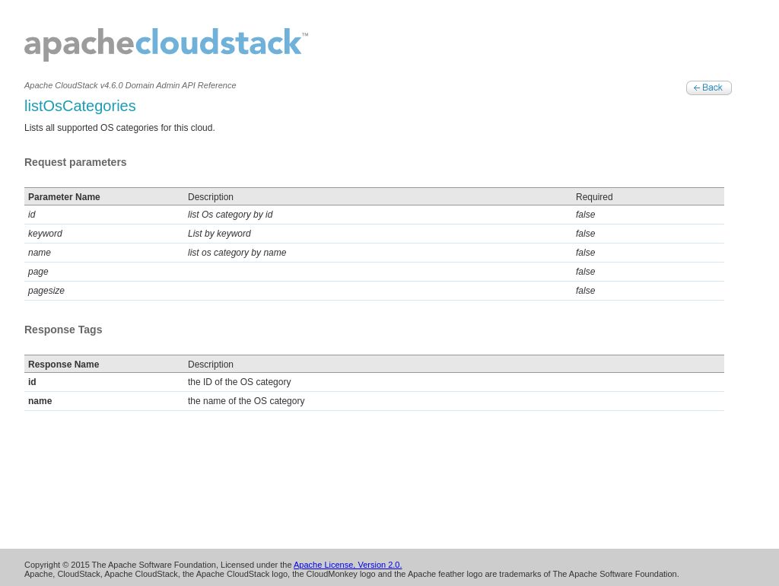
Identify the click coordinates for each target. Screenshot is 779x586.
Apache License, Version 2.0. (348, 564)
